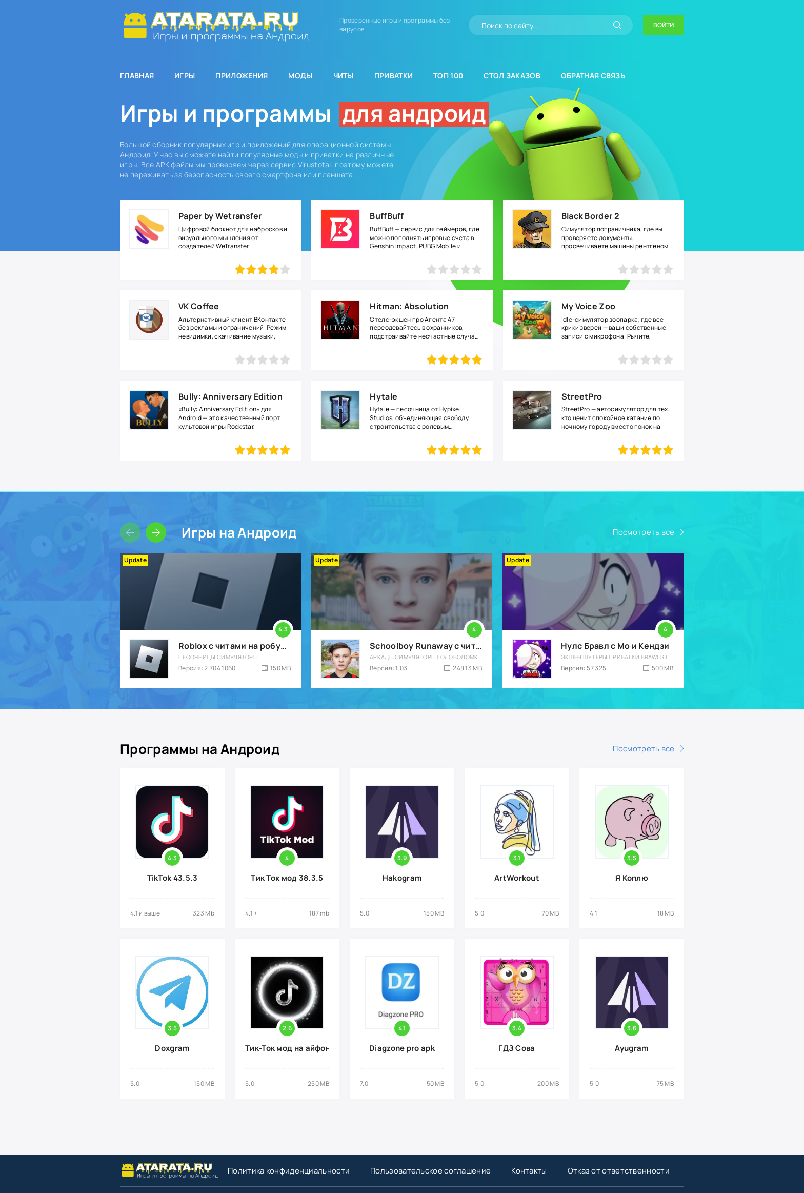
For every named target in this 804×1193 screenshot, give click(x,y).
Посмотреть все (643, 532)
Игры (184, 76)
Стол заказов (512, 76)
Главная (137, 76)
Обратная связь (593, 76)
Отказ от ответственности (619, 1170)
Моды (300, 76)
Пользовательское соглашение (430, 1170)
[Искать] (617, 25)
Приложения (241, 76)
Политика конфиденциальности (289, 1170)
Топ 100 (448, 76)
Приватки (393, 76)
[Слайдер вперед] (156, 532)
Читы (343, 76)
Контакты (529, 1170)
